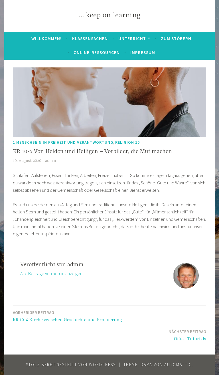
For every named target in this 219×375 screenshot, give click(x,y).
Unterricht (132, 38)
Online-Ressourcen (97, 52)
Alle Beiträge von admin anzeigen (51, 273)
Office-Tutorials (187, 335)
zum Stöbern (176, 38)
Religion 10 (127, 142)
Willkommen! (46, 38)
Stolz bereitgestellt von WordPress (71, 364)
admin (50, 160)
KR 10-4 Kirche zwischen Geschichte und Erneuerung (67, 316)
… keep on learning (110, 15)
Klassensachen (90, 38)
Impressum (142, 52)
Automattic (178, 364)
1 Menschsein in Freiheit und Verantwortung (63, 142)
